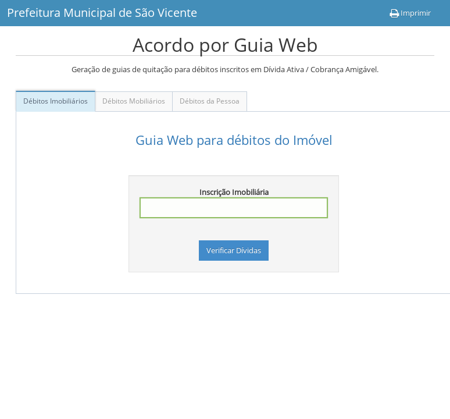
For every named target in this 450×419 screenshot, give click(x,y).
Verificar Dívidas (233, 250)
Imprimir (410, 13)
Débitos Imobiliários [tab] (55, 101)
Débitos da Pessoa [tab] (210, 101)
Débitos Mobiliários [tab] (133, 101)
